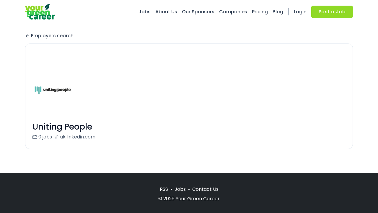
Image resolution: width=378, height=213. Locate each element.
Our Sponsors (198, 11)
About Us (166, 11)
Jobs (145, 11)
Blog (278, 11)
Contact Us (205, 189)
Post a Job (332, 11)
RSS (164, 189)
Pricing (260, 11)
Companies (233, 11)
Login (300, 11)
